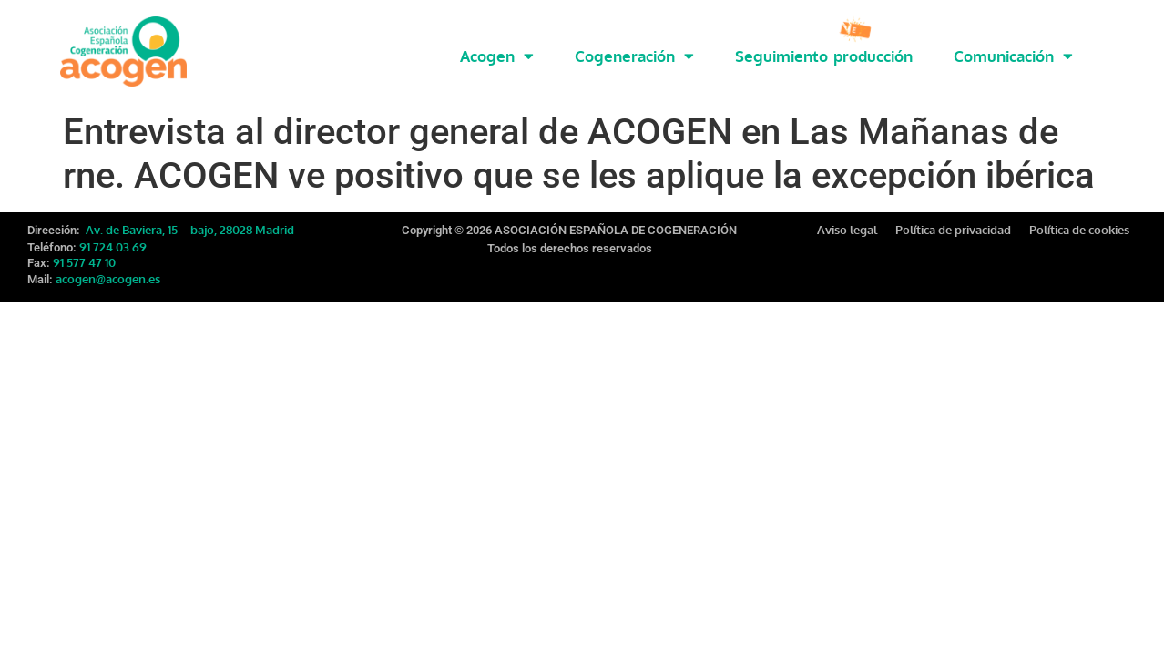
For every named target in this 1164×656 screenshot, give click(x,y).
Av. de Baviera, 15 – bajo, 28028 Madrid (188, 217)
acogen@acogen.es (108, 267)
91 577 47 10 (84, 250)
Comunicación (1013, 56)
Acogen (497, 56)
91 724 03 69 (113, 235)
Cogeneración (634, 56)
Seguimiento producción (824, 56)
